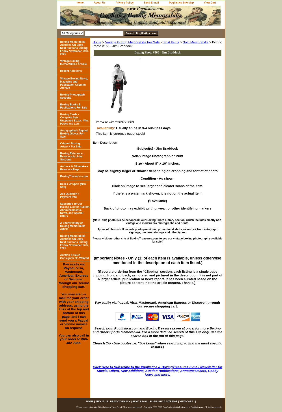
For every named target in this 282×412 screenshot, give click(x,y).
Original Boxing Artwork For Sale (70, 145)
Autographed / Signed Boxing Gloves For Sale (74, 133)
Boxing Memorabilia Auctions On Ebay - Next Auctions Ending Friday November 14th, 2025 (74, 48)
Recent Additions (71, 70)
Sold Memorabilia (195, 42)
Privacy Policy (125, 2)
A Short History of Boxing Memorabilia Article (72, 226)
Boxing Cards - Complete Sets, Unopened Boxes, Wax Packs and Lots (74, 119)
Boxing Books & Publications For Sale (73, 106)
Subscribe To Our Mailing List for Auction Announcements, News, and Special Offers (74, 210)
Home (97, 42)
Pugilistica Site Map (181, 2)
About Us (99, 2)
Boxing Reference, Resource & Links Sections (71, 156)
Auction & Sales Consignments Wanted (74, 257)
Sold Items (171, 42)
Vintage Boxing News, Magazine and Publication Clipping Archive (74, 83)
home (79, 2)
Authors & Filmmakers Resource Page (74, 168)
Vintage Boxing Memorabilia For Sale (132, 42)
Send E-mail (151, 2)
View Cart (210, 2)
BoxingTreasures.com (74, 176)
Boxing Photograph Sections (72, 96)
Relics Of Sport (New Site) (73, 185)
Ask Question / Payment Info (69, 195)
